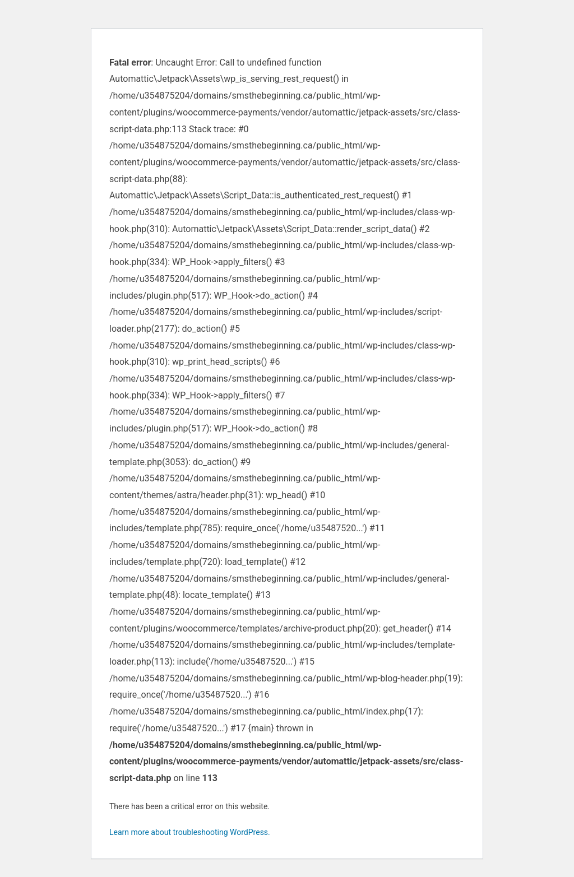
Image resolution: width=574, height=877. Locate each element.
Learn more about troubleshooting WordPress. (189, 832)
